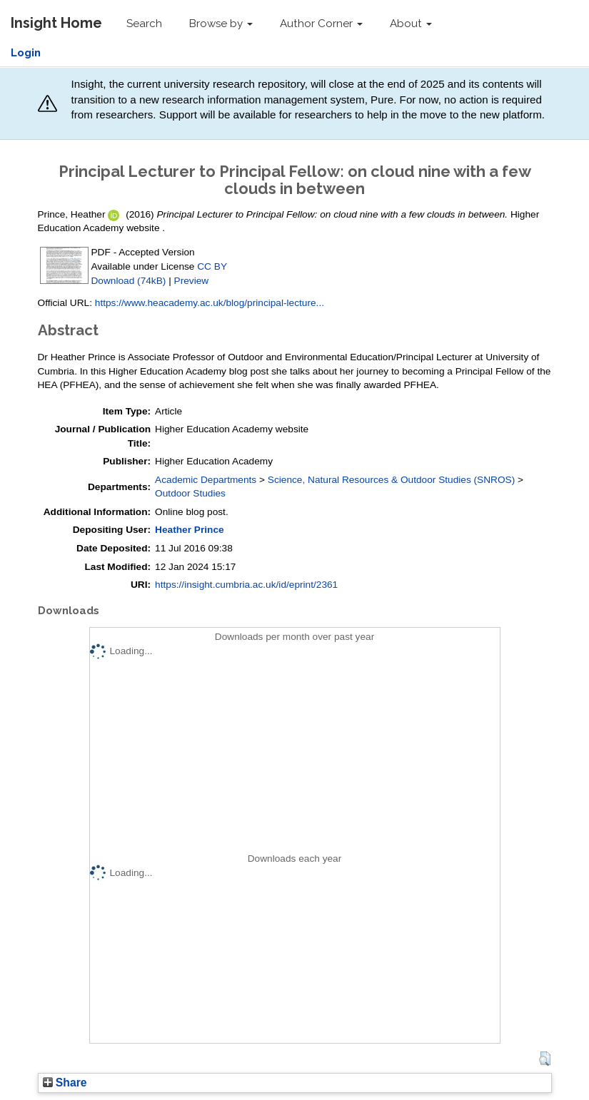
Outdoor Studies (190, 493)
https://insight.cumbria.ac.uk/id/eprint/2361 (246, 584)
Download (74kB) (128, 280)
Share (65, 1082)
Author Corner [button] (321, 23)
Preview (191, 280)
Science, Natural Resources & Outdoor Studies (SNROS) (391, 479)
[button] (544, 1058)
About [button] (411, 23)
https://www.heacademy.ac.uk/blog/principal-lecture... (209, 302)
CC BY (212, 266)
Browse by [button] (221, 23)
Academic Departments (205, 479)
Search (144, 23)
